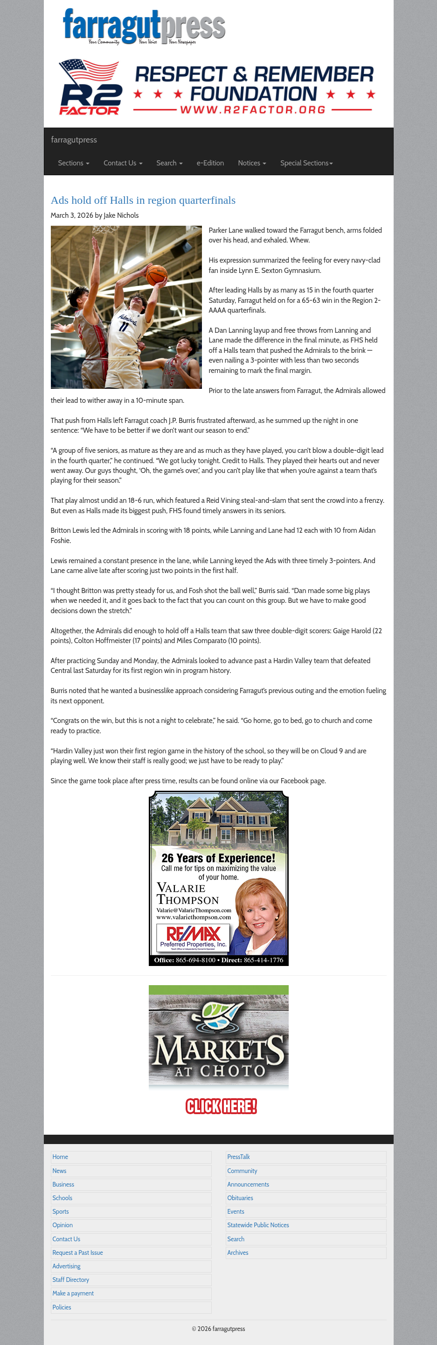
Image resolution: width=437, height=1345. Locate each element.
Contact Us (66, 1239)
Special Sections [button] (306, 163)
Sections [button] (74, 163)
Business (63, 1184)
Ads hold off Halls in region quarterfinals (143, 200)
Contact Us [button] (123, 163)
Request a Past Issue (78, 1252)
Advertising (67, 1266)
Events (236, 1211)
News (60, 1170)
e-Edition (210, 163)
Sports (61, 1211)
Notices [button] (252, 163)
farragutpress (74, 140)
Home (61, 1156)
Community (242, 1170)
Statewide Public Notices (258, 1225)
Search (236, 1239)
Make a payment (73, 1293)
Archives (238, 1252)
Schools (62, 1198)
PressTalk (239, 1156)
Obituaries (240, 1198)
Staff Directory (71, 1279)
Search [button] (170, 163)
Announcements (248, 1184)
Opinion (63, 1225)
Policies (62, 1307)
